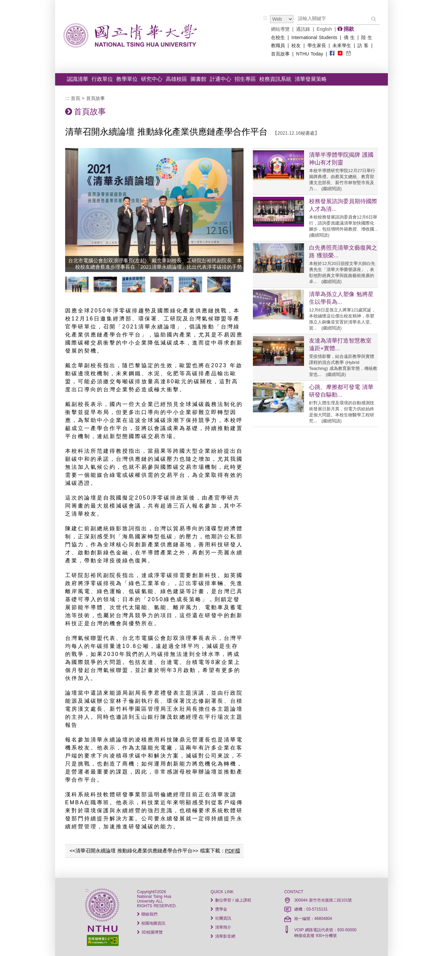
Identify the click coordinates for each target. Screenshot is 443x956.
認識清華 (77, 79)
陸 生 (366, 37)
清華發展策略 (311, 79)
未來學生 (341, 45)
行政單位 (102, 79)
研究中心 (151, 79)
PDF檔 (232, 850)
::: (265, 17)
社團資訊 (220, 918)
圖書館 (198, 79)
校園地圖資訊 (151, 923)
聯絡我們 (147, 914)
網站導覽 (280, 29)
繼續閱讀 (331, 188)
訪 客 (363, 45)
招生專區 (245, 79)
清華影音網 (222, 936)
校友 (296, 45)
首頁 (75, 98)
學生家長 (316, 45)
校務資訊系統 (275, 79)
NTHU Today (309, 53)
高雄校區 (176, 79)
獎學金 (218, 909)
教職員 (278, 45)
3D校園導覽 (150, 932)
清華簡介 (220, 927)
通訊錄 (303, 29)
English (324, 29)
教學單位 (127, 79)
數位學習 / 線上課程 (230, 900)
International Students (314, 37)
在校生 (278, 37)
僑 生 (349, 37)
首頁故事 (280, 53)
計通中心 (220, 79)
